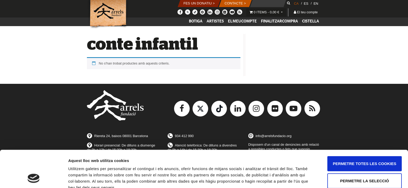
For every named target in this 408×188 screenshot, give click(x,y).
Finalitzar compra (279, 21)
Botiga (195, 21)
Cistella (310, 21)
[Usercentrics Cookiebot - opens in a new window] (33, 178)
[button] (199, 3)
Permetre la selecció (364, 146)
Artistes (215, 21)
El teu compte (306, 12)
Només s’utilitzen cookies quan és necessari (364, 166)
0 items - (265, 12)
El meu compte (242, 21)
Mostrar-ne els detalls (88, 177)
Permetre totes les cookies (364, 129)
